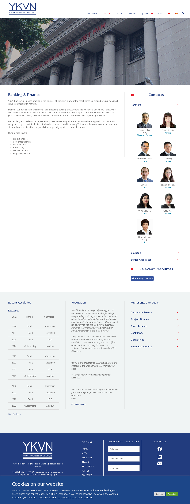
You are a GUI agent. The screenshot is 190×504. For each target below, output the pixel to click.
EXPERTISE (87, 457)
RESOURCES (88, 466)
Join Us (145, 13)
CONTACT (87, 475)
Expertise (107, 13)
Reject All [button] (160, 494)
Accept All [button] (172, 494)
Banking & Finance (142, 278)
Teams (119, 13)
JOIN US (86, 470)
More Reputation (78, 404)
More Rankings (14, 414)
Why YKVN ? (92, 13)
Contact (159, 13)
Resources (132, 13)
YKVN (84, 453)
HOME (85, 448)
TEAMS (85, 462)
